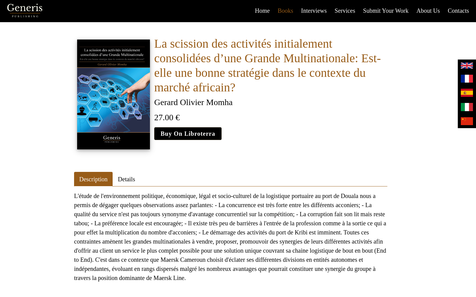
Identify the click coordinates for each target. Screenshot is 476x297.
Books (285, 10)
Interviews (314, 10)
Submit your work (386, 10)
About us (428, 10)
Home (262, 10)
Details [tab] (126, 179)
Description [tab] (93, 179)
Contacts (458, 10)
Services (345, 10)
